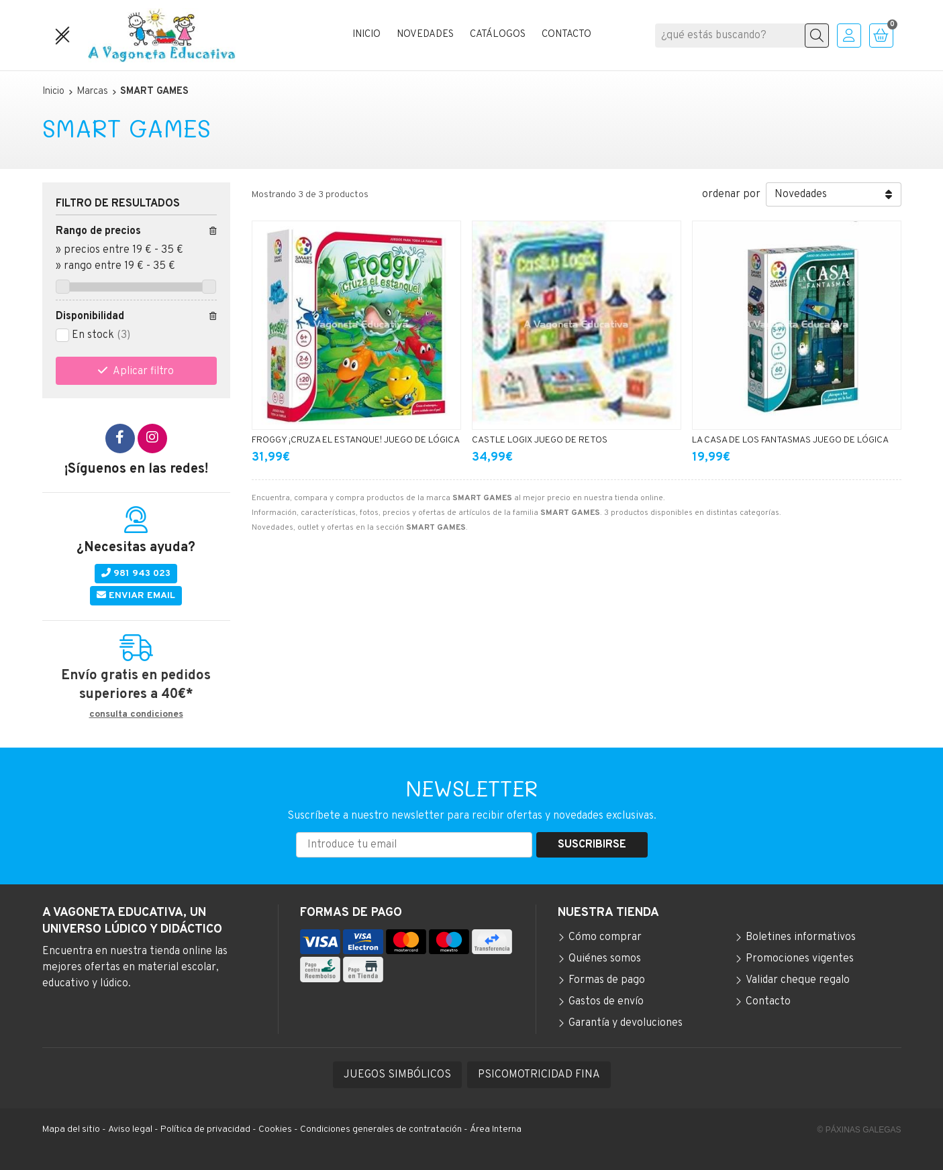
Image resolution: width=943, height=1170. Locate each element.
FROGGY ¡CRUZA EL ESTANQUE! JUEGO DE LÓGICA (356, 440)
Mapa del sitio (71, 1129)
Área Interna (496, 1129)
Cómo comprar (605, 937)
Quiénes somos (604, 959)
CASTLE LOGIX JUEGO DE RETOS (539, 440)
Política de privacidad (205, 1129)
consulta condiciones (136, 714)
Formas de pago (606, 980)
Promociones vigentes (800, 959)
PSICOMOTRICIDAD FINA (539, 1074)
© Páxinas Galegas (859, 1129)
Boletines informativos (801, 937)
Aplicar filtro (143, 371)
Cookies (275, 1129)
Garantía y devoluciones (625, 1023)
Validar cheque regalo (798, 980)
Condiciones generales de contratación (381, 1129)
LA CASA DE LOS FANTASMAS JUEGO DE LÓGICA (790, 440)
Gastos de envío (606, 1001)
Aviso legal (130, 1129)
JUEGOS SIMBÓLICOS (397, 1074)
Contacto (768, 1001)
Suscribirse (592, 845)
